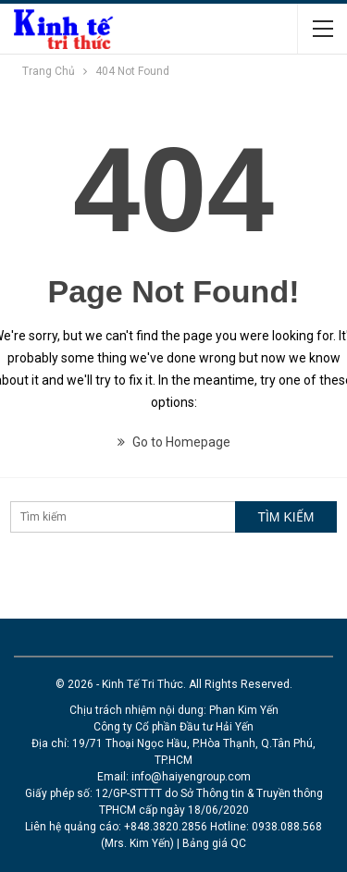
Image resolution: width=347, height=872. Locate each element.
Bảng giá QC (214, 843)
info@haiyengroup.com (191, 776)
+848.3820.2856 (165, 826)
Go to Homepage (174, 442)
